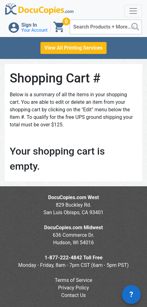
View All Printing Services (73, 48)
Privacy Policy (73, 288)
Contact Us (73, 295)
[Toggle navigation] (133, 11)
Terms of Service (73, 280)
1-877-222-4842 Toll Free (73, 258)
